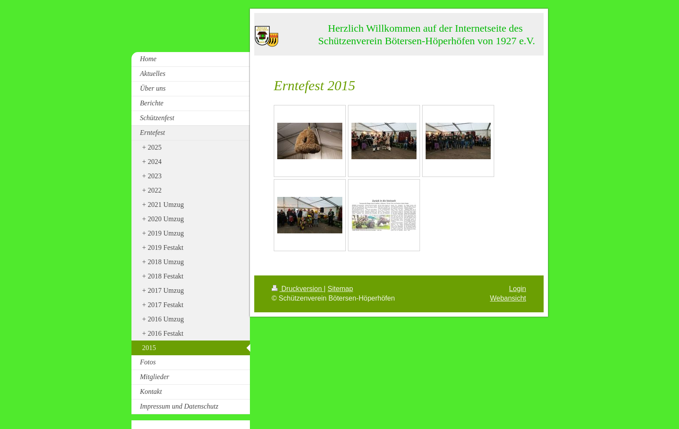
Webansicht (508, 298)
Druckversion (298, 288)
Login (517, 288)
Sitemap (340, 288)
